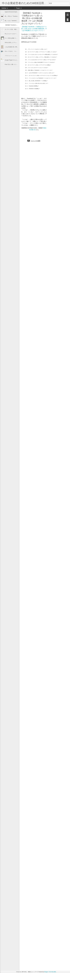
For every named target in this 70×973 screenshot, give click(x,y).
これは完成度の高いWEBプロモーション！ (16, 47)
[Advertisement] (57, 25)
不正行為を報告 (52, 971)
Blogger (46, 971)
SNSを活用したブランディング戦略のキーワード (17, 42)
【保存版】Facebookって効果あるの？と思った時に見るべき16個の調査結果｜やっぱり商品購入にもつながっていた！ (32, 18)
